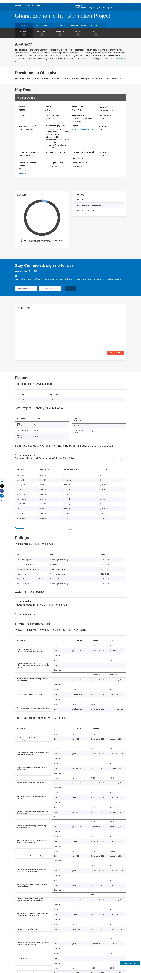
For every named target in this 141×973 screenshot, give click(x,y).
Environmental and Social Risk (83, 153)
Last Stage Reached (54, 163)
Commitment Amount (28, 152)
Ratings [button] (78, 33)
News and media (78, 25)
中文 (111, 8)
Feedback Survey (130, 963)
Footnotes (19, 528)
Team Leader (77, 106)
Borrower (103, 106)
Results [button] (96, 33)
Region (75, 126)
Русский (104, 8)
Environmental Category (56, 152)
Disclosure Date (52, 115)
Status (48, 106)
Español (83, 8)
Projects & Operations (33, 5)
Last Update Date (79, 163)
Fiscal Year (103, 126)
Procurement (42, 25)
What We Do (19, 5)
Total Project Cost (27, 126)
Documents (60, 25)
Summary (24, 25)
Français (91, 8)
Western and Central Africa (82, 129)
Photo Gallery (97, 25)
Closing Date (104, 152)
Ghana (21, 118)
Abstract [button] (24, 33)
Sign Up (70, 288)
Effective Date (104, 115)
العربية (98, 8)
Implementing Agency (55, 126)
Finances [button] (60, 33)
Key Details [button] (42, 33)
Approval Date (78, 115)
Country (22, 115)
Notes (21, 173)
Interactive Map (116, 353)
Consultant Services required (27, 164)
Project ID (23, 106)
